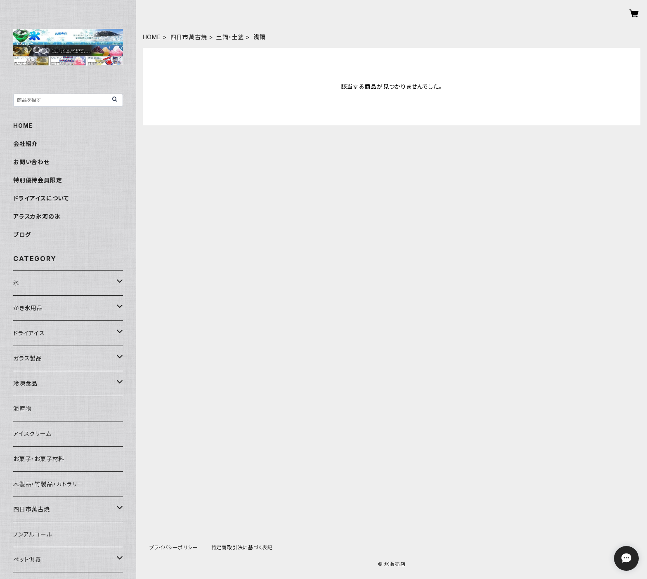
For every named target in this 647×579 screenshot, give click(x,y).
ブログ (22, 234)
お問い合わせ (31, 161)
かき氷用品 (28, 307)
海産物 (22, 408)
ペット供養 (27, 559)
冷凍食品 (25, 383)
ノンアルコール (32, 534)
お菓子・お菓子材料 (38, 458)
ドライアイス (29, 333)
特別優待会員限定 (37, 180)
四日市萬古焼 (188, 36)
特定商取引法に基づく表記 (242, 547)
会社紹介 (25, 143)
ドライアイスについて (41, 198)
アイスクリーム (32, 433)
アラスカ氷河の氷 (36, 216)
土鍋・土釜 (230, 36)
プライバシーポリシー (173, 547)
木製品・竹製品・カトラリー (48, 483)
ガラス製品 (27, 358)
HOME (152, 36)
